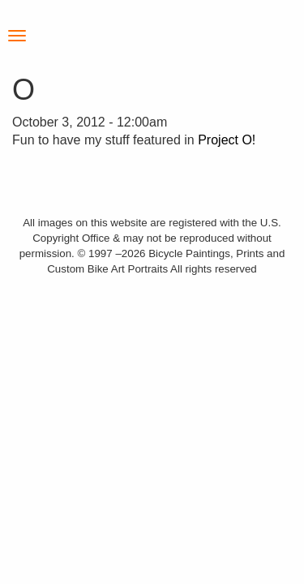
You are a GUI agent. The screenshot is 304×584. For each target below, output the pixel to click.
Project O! (226, 140)
